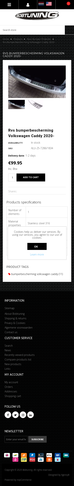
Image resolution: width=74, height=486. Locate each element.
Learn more (37, 254)
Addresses (11, 391)
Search (9, 345)
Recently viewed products (20, 355)
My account (11, 382)
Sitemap (10, 308)
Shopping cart (13, 396)
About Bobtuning (15, 313)
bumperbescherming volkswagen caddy (33, 274)
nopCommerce (24, 479)
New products (13, 364)
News (8, 350)
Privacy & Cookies (15, 323)
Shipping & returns (15, 318)
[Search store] (32, 30)
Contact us (11, 332)
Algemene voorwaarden (19, 327)
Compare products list (18, 359)
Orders (9, 387)
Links (7, 368)
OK (36, 246)
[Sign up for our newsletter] (16, 439)
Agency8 (65, 474)
